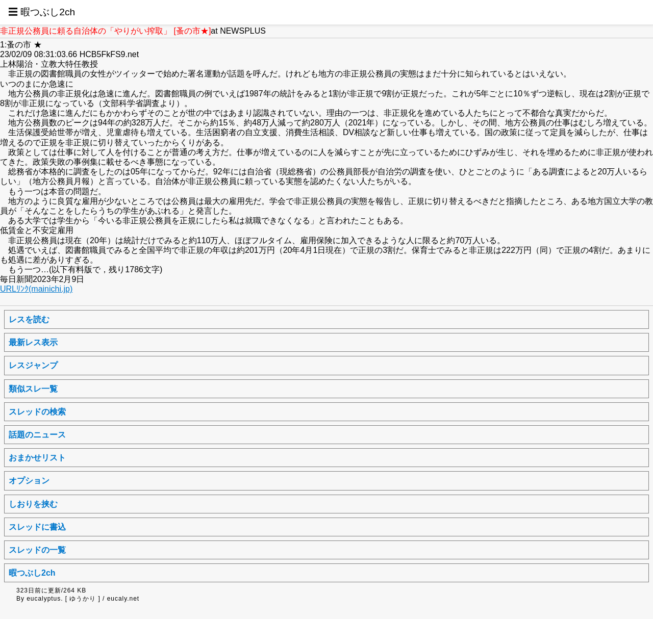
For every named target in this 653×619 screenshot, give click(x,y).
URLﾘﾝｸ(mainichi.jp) (36, 289)
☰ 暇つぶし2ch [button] (41, 12)
